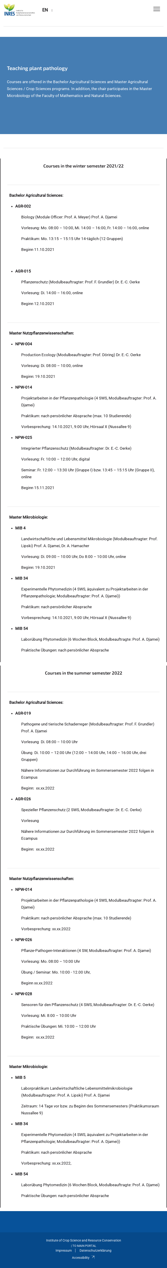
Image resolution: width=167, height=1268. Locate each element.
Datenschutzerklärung (95, 1250)
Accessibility (83, 1257)
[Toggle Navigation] (156, 9)
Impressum (64, 1250)
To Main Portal (84, 1245)
